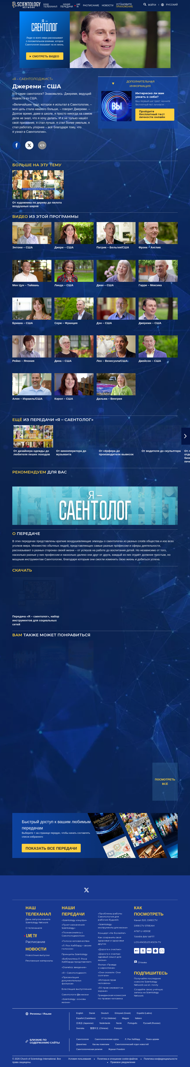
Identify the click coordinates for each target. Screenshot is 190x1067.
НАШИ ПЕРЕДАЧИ (66, 5)
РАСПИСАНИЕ (91, 5)
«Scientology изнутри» (74, 920)
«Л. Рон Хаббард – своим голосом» (76, 947)
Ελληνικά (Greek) (123, 1013)
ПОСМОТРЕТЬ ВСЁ (165, 781)
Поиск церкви (152, 1039)
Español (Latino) (144, 1013)
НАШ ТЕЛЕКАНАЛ (50, 5)
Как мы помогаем (100, 1044)
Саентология (82, 1039)
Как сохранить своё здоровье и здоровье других (111, 940)
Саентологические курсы (107, 1039)
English (79, 1013)
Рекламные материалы (39, 960)
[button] (185, 436)
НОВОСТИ (107, 5)
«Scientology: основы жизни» (74, 1001)
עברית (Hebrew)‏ (109, 1018)
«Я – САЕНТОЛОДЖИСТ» (32, 79)
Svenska (80, 1028)
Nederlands (104, 1023)
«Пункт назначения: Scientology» (73, 926)
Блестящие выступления (77, 989)
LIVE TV (78, 5)
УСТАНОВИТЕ (124, 5)
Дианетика (81, 1044)
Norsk (119, 1023)
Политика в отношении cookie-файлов (117, 1059)
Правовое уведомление (122, 1062)
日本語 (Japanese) (84, 1023)
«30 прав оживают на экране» (110, 989)
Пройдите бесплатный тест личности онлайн (152, 114)
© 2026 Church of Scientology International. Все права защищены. (36, 1061)
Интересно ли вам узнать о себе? (149, 95)
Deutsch (105, 1013)
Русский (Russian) (152, 1023)
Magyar (125, 1018)
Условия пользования (79, 1059)
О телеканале (34, 927)
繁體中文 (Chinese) (99, 1028)
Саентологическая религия (89, 1049)
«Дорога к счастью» (109, 949)
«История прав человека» (107, 981)
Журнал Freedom (116, 1049)
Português (132, 1023)
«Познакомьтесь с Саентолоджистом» (73, 934)
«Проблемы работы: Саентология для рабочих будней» (110, 916)
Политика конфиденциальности (160, 1059)
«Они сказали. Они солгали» (109, 974)
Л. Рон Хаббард (132, 1039)
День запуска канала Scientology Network (38, 921)
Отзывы (142, 962)
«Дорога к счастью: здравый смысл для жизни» (109, 957)
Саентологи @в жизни (75, 994)
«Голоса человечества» (76, 941)
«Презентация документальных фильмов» (71, 980)
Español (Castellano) (85, 1018)
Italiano (138, 1018)
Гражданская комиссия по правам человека (112, 997)
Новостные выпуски (38, 955)
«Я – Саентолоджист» (74, 972)
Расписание (35, 942)
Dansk (92, 1013)
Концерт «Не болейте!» (112, 933)
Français (118, 1028)
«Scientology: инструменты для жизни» (113, 926)
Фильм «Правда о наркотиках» (107, 966)
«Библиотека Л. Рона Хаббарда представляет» (77, 960)
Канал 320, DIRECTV (145, 920)
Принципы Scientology (75, 954)
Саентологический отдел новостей (131, 1044)
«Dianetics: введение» (74, 967)
